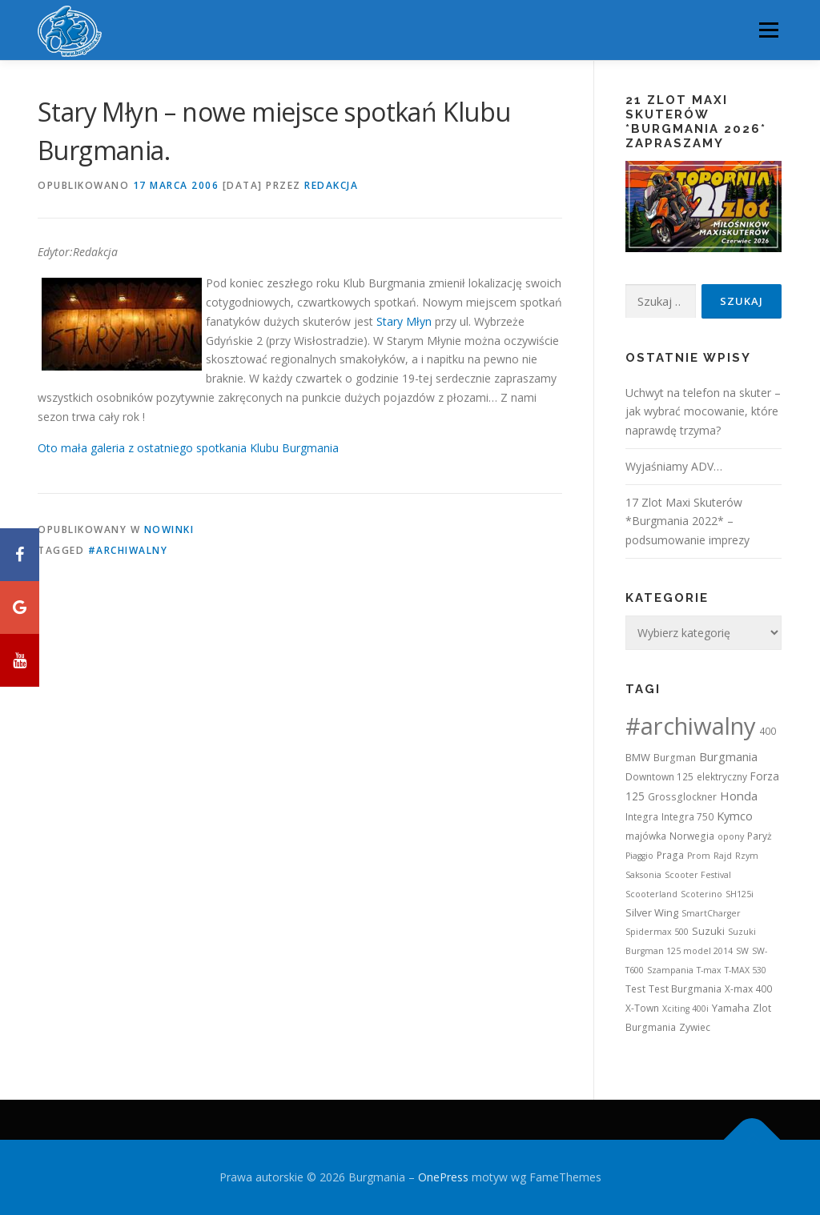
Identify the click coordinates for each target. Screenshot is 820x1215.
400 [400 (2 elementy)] (767, 731)
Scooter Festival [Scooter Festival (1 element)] (698, 874)
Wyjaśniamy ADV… (673, 466)
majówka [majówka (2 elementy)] (645, 836)
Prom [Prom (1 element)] (698, 855)
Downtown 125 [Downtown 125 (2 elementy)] (659, 777)
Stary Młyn (404, 321)
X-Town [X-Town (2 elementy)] (642, 1008)
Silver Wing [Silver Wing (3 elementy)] (651, 912)
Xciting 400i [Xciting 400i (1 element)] (685, 1008)
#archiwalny (128, 550)
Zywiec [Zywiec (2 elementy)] (694, 1027)
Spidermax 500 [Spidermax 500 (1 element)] (657, 931)
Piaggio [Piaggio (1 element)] (639, 855)
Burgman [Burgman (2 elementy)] (674, 757)
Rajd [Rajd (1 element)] (722, 855)
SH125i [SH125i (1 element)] (740, 894)
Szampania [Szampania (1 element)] (670, 970)
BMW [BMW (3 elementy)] (637, 757)
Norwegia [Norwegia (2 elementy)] (691, 836)
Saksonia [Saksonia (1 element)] (643, 874)
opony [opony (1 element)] (731, 836)
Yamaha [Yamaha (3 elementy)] (731, 1007)
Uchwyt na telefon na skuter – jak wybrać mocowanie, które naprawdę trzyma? (703, 412)
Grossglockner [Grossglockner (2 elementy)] (682, 797)
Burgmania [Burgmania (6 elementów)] (728, 756)
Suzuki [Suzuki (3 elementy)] (708, 931)
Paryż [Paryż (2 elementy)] (759, 836)
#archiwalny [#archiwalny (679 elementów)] (690, 726)
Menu (768, 30)
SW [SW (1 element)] (742, 950)
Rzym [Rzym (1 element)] (746, 855)
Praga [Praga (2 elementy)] (670, 855)
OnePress (443, 1177)
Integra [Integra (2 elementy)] (641, 817)
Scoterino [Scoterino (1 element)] (701, 894)
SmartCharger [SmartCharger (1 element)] (711, 913)
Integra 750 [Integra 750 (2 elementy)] (687, 817)
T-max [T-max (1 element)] (709, 970)
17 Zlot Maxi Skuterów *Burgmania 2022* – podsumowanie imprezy (687, 521)
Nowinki (169, 529)
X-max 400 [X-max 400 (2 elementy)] (748, 989)
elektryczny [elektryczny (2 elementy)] (722, 777)
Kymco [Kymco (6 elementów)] (735, 816)
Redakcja (331, 185)
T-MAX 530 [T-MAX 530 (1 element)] (745, 970)
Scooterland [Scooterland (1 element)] (651, 894)
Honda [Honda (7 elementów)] (739, 796)
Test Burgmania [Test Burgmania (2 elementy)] (685, 989)
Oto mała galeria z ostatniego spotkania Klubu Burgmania (188, 447)
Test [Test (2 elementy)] (635, 989)
